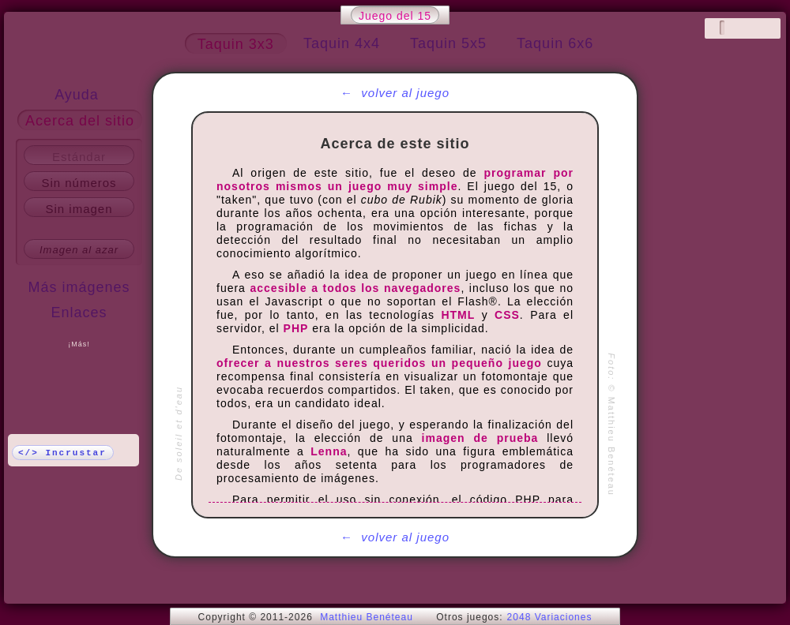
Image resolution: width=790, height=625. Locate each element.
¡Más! (79, 344)
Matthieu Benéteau (366, 617)
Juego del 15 (395, 15)
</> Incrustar (62, 453)
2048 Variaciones (549, 617)
